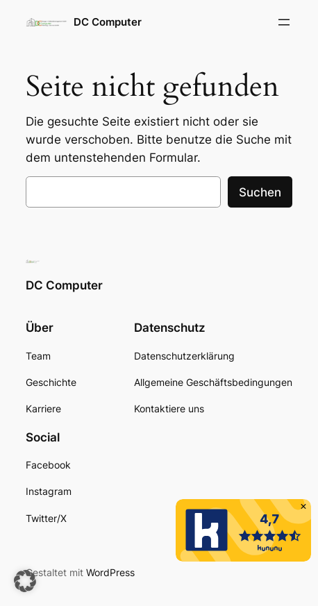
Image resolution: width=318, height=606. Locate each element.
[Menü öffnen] (284, 22)
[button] (25, 581)
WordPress (110, 572)
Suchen (260, 192)
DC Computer (108, 22)
